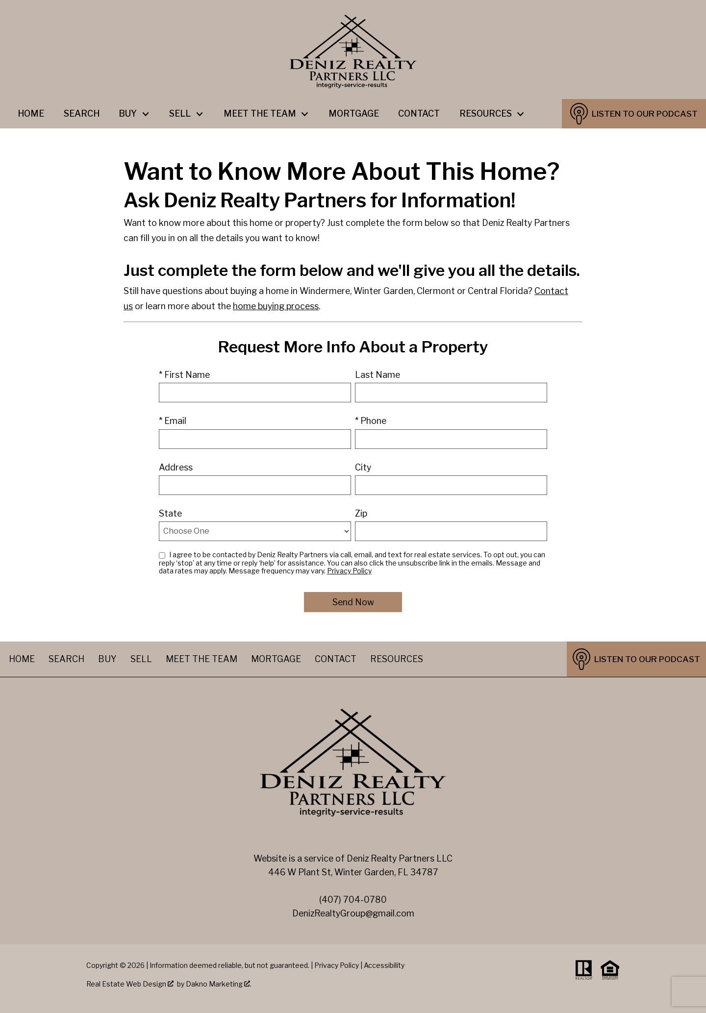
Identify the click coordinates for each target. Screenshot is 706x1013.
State (170, 513)
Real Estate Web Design (130, 984)
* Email (172, 421)
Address (176, 467)
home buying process (276, 306)
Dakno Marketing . (219, 984)
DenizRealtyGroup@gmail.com (353, 913)
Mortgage (353, 113)
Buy (107, 659)
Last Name (377, 375)
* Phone (370, 421)
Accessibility (384, 965)
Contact (419, 113)
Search (82, 113)
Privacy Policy (349, 571)
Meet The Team (201, 659)
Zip (361, 513)
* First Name (184, 375)
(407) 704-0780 (353, 899)
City (363, 467)
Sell (141, 659)
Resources (396, 659)
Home (31, 113)
